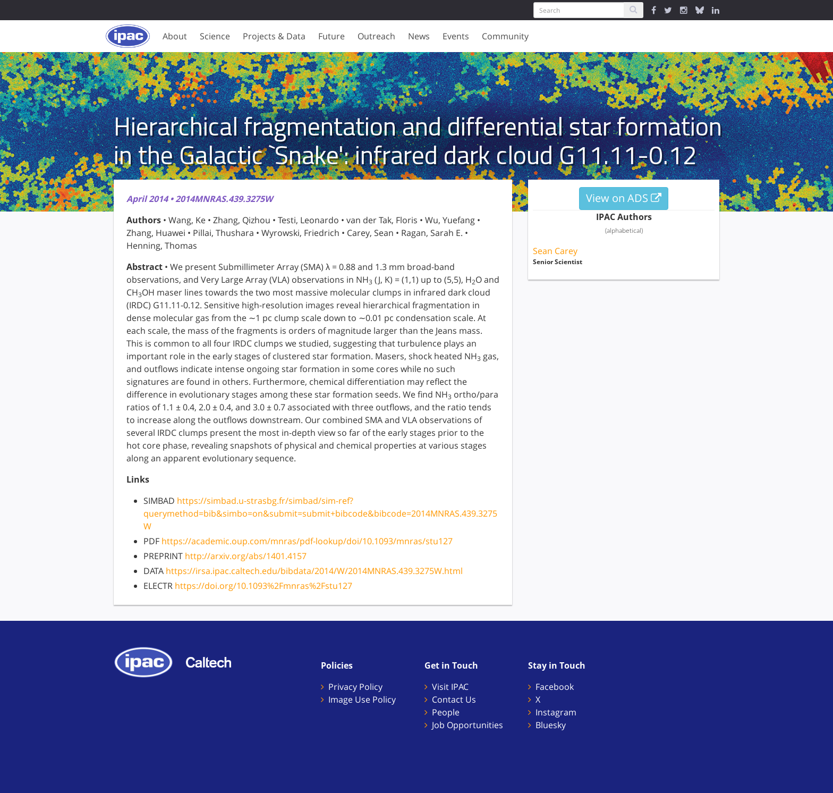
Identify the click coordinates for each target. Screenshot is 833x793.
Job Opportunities (467, 725)
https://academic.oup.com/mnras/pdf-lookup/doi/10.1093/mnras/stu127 (307, 541)
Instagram (556, 712)
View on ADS (623, 198)
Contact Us (454, 699)
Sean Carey (555, 251)
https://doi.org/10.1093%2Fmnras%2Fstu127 (263, 586)
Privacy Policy (355, 687)
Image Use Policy (362, 699)
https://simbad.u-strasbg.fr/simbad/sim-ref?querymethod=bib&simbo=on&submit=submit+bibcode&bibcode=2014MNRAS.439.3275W (320, 513)
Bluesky (551, 725)
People (446, 712)
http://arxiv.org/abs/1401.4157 (246, 556)
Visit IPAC (450, 687)
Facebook (555, 687)
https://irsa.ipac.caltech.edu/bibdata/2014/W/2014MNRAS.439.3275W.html (314, 571)
